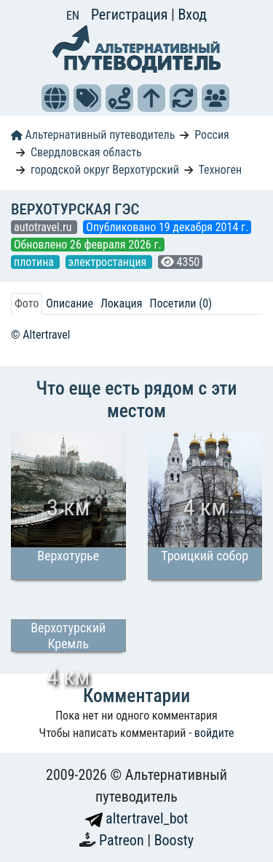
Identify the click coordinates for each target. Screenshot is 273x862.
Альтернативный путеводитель (93, 135)
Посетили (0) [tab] (180, 303)
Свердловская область (86, 152)
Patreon (123, 840)
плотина (35, 262)
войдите (214, 733)
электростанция (108, 262)
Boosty (174, 840)
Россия (211, 135)
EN (72, 16)
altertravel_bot (137, 818)
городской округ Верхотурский (105, 170)
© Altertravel (40, 335)
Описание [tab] (69, 303)
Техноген (220, 170)
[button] (55, 98)
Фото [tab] (27, 303)
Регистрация (131, 14)
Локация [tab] (121, 303)
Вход (192, 14)
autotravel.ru (44, 227)
